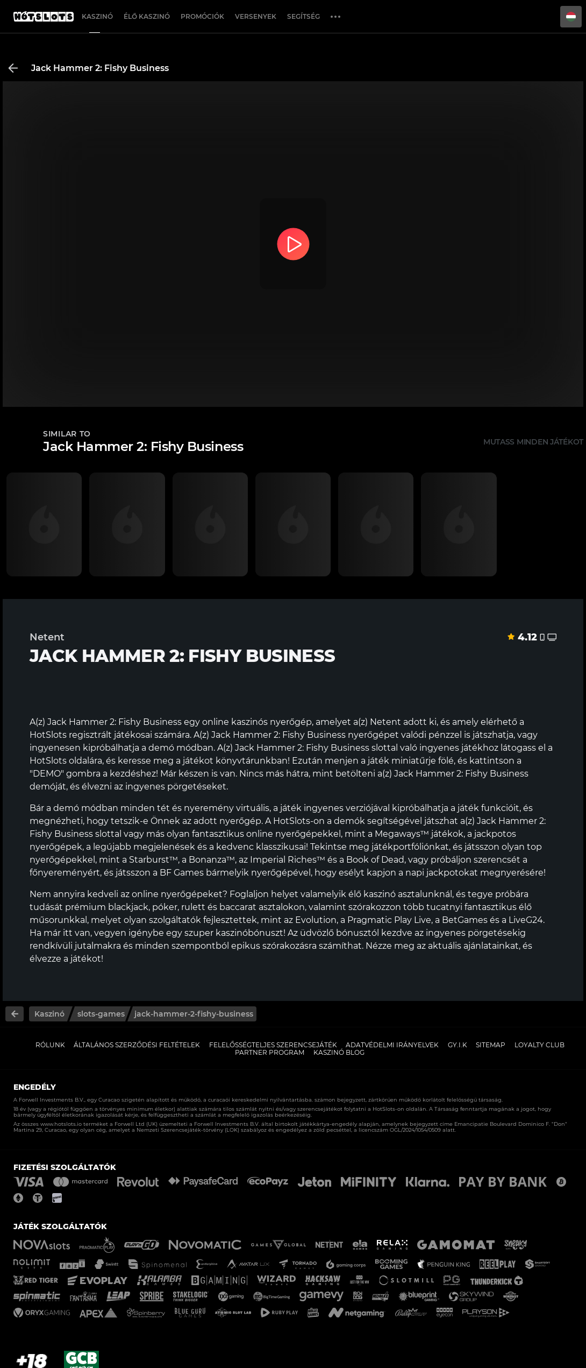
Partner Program (269, 1052)
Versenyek (255, 16)
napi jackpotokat (441, 873)
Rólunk (50, 1045)
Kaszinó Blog (339, 1052)
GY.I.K (457, 1045)
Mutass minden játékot (533, 442)
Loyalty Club (539, 1045)
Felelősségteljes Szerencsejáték (273, 1045)
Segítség (303, 16)
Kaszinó (97, 16)
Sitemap (490, 1045)
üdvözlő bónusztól (339, 933)
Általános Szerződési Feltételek (137, 1045)
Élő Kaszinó (147, 16)
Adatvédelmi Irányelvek (392, 1045)
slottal (108, 834)
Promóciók (202, 16)
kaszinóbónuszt (249, 933)
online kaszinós (235, 722)
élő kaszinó (372, 894)
